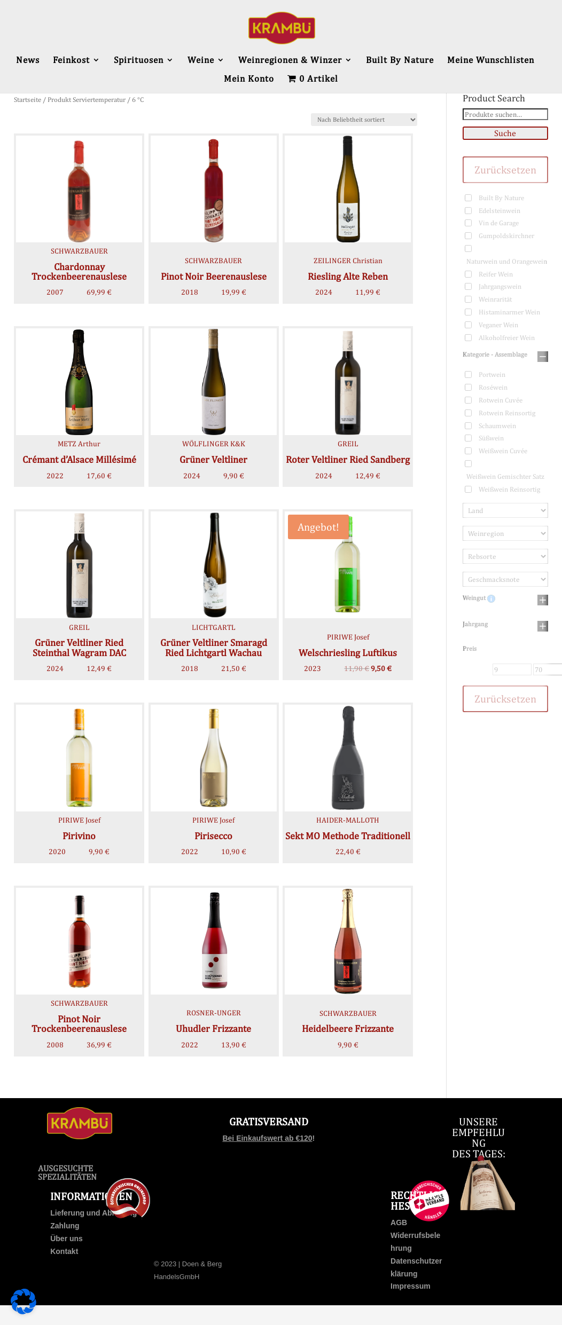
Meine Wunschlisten (490, 60)
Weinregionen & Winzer (290, 60)
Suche (505, 133)
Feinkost (71, 60)
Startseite (27, 100)
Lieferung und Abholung (93, 1213)
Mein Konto (249, 79)
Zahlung (64, 1225)
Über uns (66, 1238)
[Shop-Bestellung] (364, 119)
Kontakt (64, 1251)
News (28, 60)
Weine (201, 60)
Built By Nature (400, 60)
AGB (399, 1222)
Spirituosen (138, 60)
